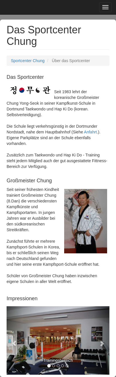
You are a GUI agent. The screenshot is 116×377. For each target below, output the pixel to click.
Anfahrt (90, 132)
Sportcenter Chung (28, 60)
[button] (14, 340)
